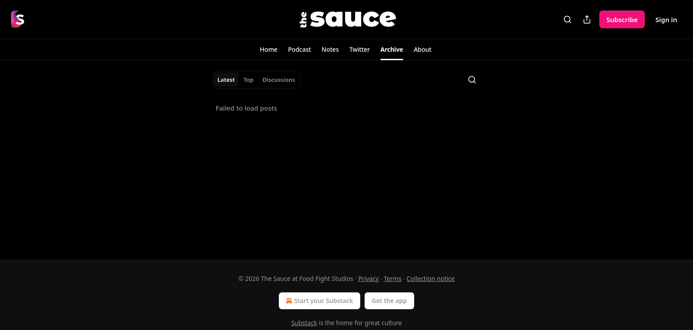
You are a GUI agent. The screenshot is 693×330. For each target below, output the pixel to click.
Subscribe (622, 19)
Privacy (368, 278)
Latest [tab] (226, 80)
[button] (269, 49)
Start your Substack (318, 301)
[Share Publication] (587, 19)
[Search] (567, 19)
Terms (392, 278)
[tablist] (256, 79)
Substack (304, 322)
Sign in (666, 19)
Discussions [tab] (279, 80)
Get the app (389, 300)
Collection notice (431, 278)
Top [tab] (249, 80)
